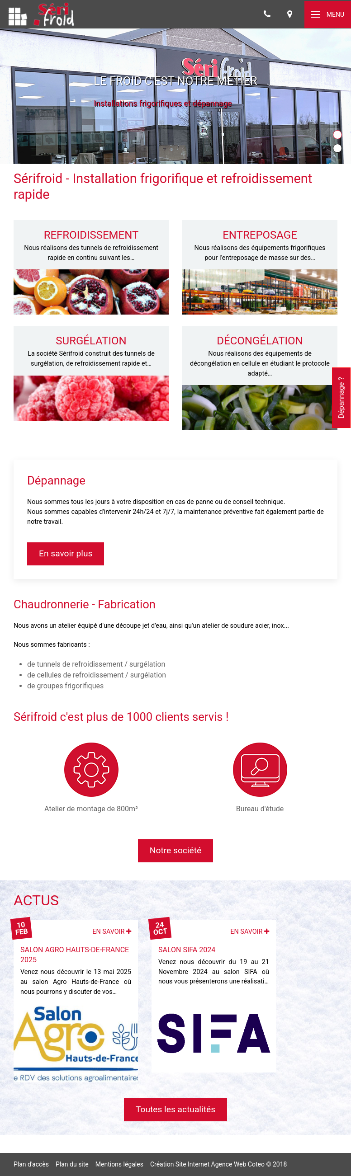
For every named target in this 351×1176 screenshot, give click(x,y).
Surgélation (91, 340)
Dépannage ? (341, 398)
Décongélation (260, 340)
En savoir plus (65, 553)
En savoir (111, 932)
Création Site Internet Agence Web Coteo (207, 1164)
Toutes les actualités (175, 1109)
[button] (327, 14)
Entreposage (260, 235)
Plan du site (72, 1164)
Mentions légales (119, 1164)
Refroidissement (91, 235)
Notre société (175, 850)
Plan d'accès (31, 1164)
